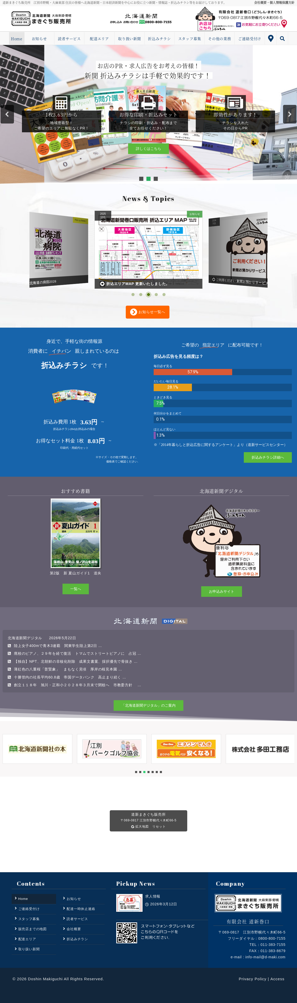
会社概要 (74, 929)
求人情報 (152, 910)
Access (277, 979)
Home (16, 38)
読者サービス (69, 38)
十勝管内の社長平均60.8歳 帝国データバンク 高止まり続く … (70, 677)
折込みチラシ (159, 38)
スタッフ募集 (189, 38)
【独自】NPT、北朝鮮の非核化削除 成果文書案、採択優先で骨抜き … (76, 661)
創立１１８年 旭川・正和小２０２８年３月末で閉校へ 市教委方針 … (77, 685)
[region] (148, 114)
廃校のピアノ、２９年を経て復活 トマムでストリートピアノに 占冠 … (77, 653)
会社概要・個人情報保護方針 (274, 2)
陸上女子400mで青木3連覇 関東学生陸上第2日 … (58, 646)
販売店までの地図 (32, 929)
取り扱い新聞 (129, 38)
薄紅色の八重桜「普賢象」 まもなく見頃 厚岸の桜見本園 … (68, 669)
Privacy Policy (252, 979)
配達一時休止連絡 (81, 909)
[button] (7, 114)
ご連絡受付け (249, 38)
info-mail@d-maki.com (265, 957)
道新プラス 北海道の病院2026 (129, 284)
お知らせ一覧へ (147, 312)
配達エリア (99, 38)
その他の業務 (219, 38)
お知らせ (39, 38)
